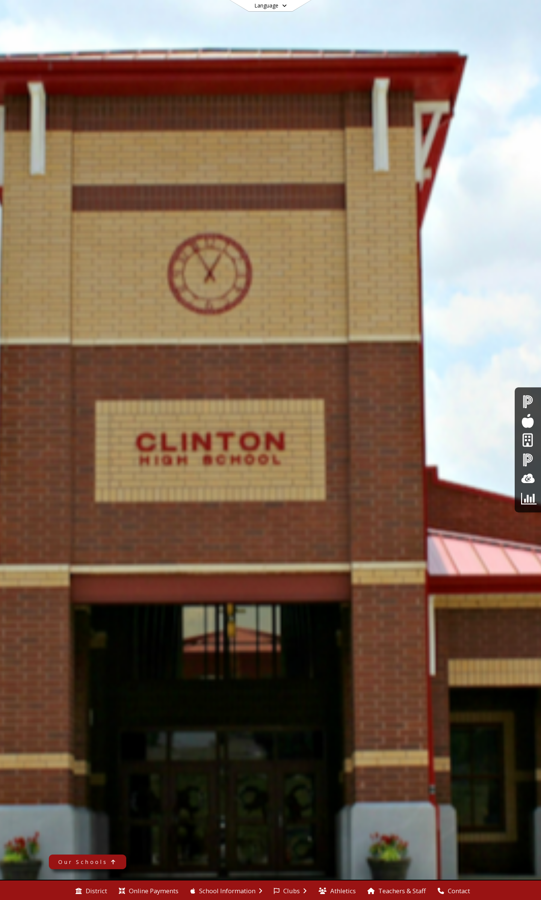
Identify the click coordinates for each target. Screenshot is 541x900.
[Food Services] (527, 421)
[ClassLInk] (527, 479)
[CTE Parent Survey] (527, 498)
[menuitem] (91, 890)
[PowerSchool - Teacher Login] (527, 459)
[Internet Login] (527, 440)
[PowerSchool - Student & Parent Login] (527, 402)
